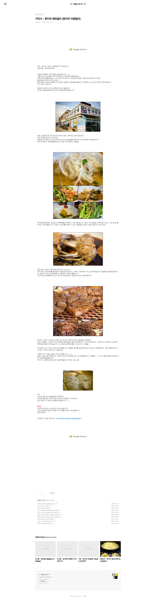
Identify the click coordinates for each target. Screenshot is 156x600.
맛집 (44, 500)
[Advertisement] (78, 49)
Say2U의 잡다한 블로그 (45, 577)
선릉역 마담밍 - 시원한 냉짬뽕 (45, 519)
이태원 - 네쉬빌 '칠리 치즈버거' (45, 521)
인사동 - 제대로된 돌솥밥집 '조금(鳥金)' (47, 510)
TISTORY (78, 596)
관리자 (84, 596)
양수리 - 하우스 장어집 (43, 508)
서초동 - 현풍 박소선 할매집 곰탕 (46, 503)
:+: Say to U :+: (78, 4)
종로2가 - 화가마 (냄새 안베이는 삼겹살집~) (48, 516)
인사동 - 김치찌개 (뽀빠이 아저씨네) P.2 (47, 512)
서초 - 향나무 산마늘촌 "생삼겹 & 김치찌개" (48, 514)
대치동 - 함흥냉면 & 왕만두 (44, 523)
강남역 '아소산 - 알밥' (43, 506)
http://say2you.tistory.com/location (69, 418)
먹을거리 (39, 500)
